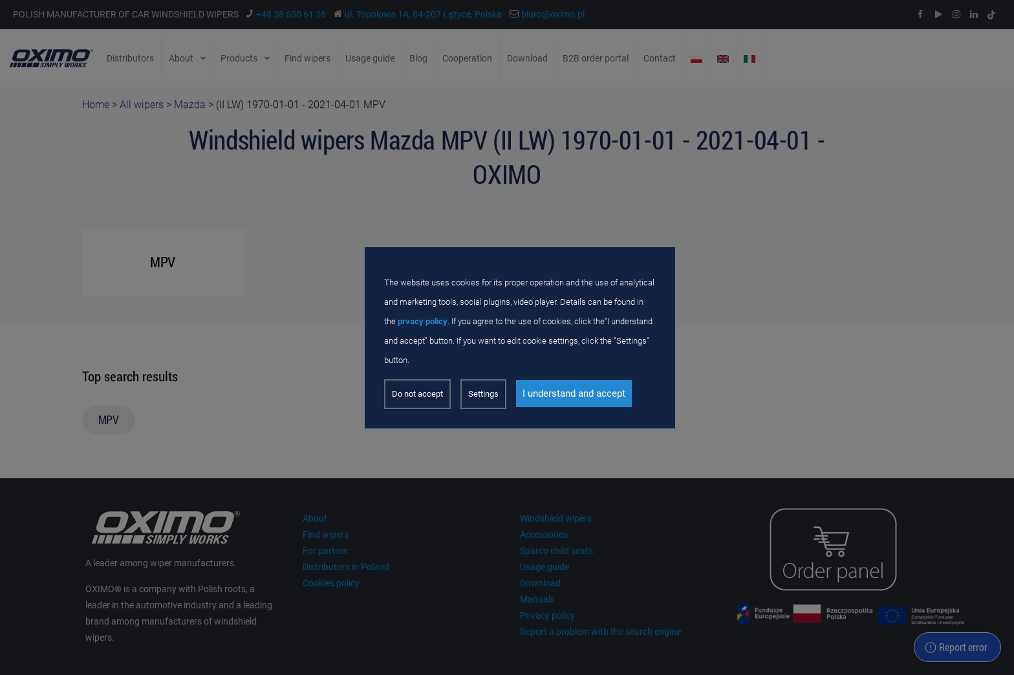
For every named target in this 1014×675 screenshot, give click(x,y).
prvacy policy (423, 321)
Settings (483, 394)
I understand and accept (574, 393)
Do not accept (417, 394)
